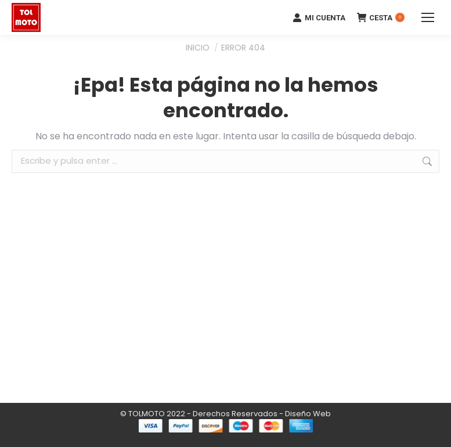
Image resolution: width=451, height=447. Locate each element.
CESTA (381, 17)
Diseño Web (308, 413)
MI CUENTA (319, 17)
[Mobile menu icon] (427, 17)
